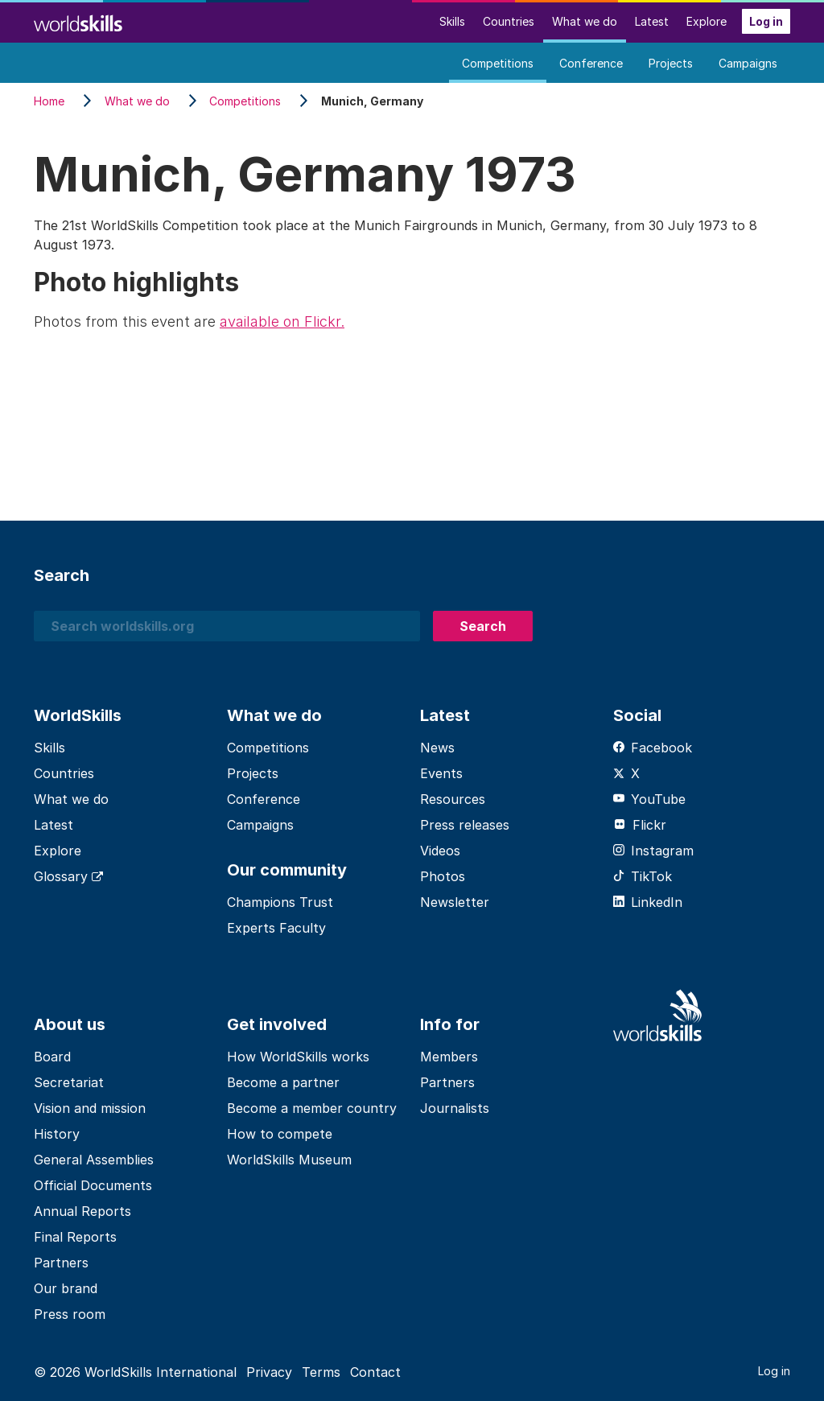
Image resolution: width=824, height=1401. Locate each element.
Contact (375, 1372)
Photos (442, 876)
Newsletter (454, 902)
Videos (440, 851)
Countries (508, 21)
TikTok (642, 876)
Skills (452, 21)
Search (482, 626)
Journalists (454, 1108)
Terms (321, 1372)
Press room (69, 1314)
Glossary (68, 876)
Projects (671, 63)
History (57, 1134)
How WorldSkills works (298, 1057)
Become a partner (283, 1082)
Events (441, 773)
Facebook (652, 748)
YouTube (649, 799)
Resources (452, 799)
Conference (591, 63)
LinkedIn (647, 902)
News (437, 748)
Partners (61, 1263)
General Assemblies (94, 1160)
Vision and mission (90, 1108)
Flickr (639, 825)
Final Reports (75, 1237)
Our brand (65, 1288)
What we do (584, 21)
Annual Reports (82, 1211)
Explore (706, 21)
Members (449, 1057)
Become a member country (312, 1108)
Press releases (464, 825)
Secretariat (69, 1082)
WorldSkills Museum (289, 1160)
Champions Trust (280, 902)
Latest (652, 21)
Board (52, 1057)
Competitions (498, 63)
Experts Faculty (276, 928)
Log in (766, 21)
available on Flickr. (282, 321)
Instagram (653, 851)
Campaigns (748, 63)
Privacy (269, 1372)
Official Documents (93, 1185)
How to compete (279, 1134)
